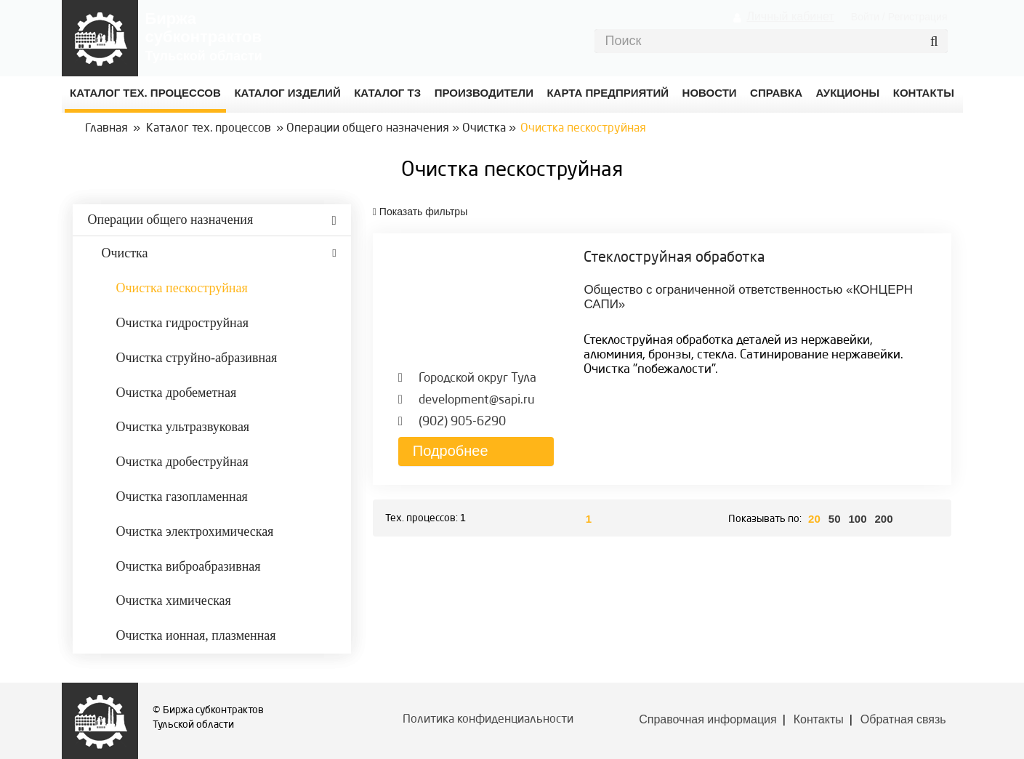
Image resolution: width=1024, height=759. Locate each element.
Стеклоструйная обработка (674, 258)
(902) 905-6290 (462, 422)
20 (814, 519)
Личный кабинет (790, 16)
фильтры (420, 211)
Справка (776, 93)
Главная (106, 128)
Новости (709, 93)
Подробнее (450, 451)
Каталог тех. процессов (208, 128)
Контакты (819, 719)
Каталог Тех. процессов (145, 93)
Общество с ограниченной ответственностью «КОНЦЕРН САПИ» (748, 297)
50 (835, 519)
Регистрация (918, 17)
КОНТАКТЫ (923, 93)
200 (884, 519)
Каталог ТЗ (387, 93)
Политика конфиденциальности (488, 720)
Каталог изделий (287, 93)
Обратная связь (903, 719)
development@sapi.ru (476, 400)
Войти (865, 17)
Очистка (484, 128)
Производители (484, 93)
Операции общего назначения (367, 128)
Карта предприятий (608, 93)
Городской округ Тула (477, 378)
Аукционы (848, 93)
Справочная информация (707, 719)
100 (857, 519)
